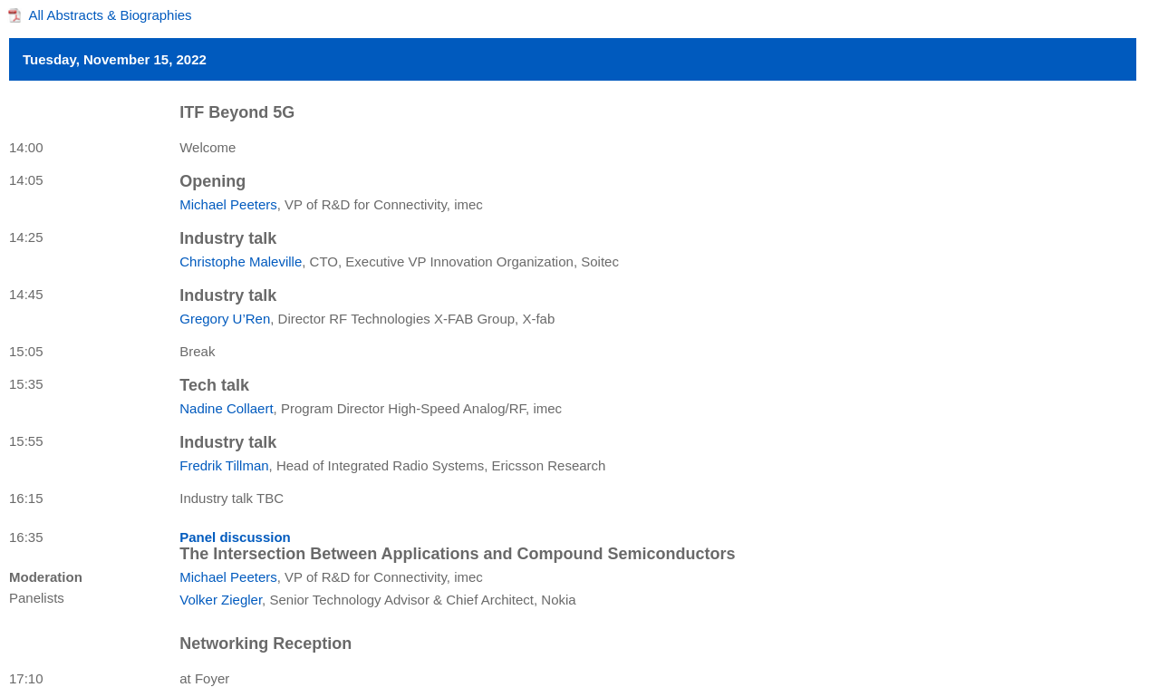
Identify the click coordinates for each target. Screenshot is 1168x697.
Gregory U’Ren (224, 318)
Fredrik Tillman (223, 465)
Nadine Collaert (226, 408)
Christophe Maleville (240, 261)
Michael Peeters (228, 204)
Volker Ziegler (220, 599)
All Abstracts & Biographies (110, 15)
